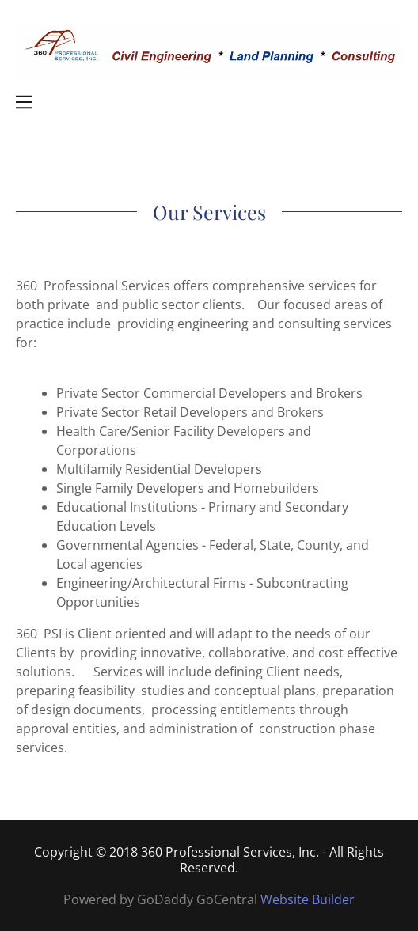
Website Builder (307, 899)
